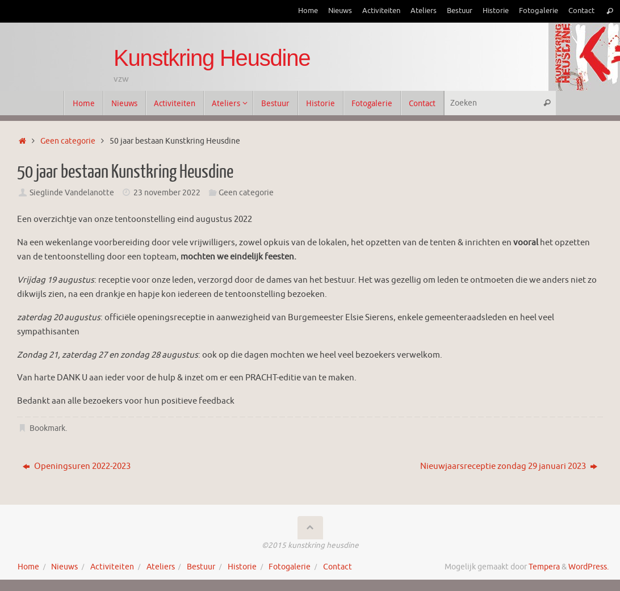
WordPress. (588, 567)
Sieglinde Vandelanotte (72, 193)
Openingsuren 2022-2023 (77, 466)
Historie (496, 10)
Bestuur (459, 10)
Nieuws (340, 10)
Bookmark (47, 428)
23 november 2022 (166, 193)
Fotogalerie (538, 10)
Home (308, 10)
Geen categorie (67, 141)
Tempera (544, 567)
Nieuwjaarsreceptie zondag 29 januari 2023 (508, 466)
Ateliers (423, 10)
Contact (581, 10)
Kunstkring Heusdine (212, 57)
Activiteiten (381, 10)
